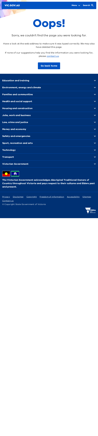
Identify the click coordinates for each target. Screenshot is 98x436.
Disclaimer (18, 196)
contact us (53, 56)
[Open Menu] (75, 5)
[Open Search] (88, 5)
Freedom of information (52, 196)
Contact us (8, 200)
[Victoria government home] (90, 211)
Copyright (31, 196)
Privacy (6, 196)
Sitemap (86, 196)
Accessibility (73, 196)
